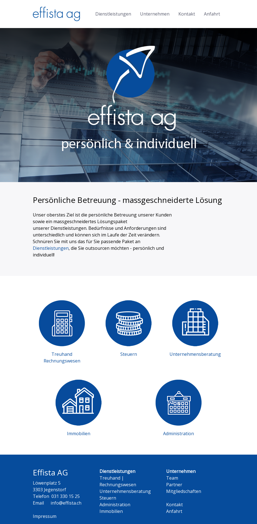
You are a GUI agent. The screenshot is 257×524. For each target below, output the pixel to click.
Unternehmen (154, 14)
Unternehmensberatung (125, 491)
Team (172, 478)
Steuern (107, 498)
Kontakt (186, 14)
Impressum (44, 516)
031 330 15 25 (65, 496)
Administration (114, 505)
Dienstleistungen (113, 14)
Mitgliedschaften (183, 491)
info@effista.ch (66, 503)
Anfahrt (212, 14)
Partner (174, 485)
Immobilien (111, 511)
